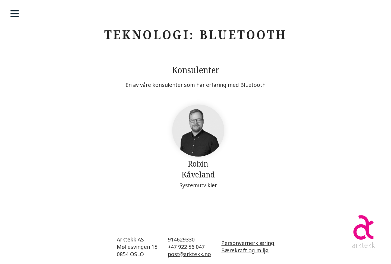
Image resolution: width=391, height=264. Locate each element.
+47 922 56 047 (186, 246)
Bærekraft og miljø (245, 250)
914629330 (181, 239)
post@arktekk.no (189, 254)
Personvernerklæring (247, 243)
